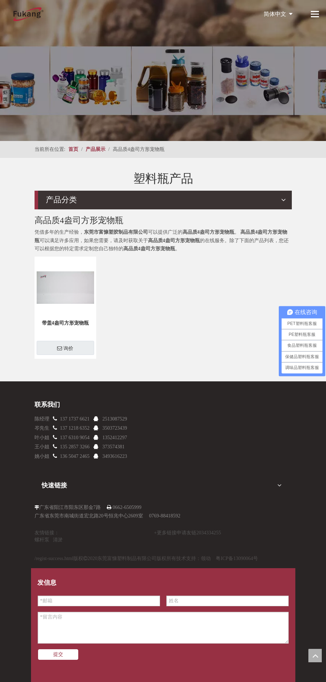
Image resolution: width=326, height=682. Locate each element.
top (315, 655)
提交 (58, 654)
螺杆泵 (42, 539)
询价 (65, 348)
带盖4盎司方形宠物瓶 (65, 323)
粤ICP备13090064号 (237, 558)
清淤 (58, 539)
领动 (206, 558)
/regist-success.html (54, 558)
